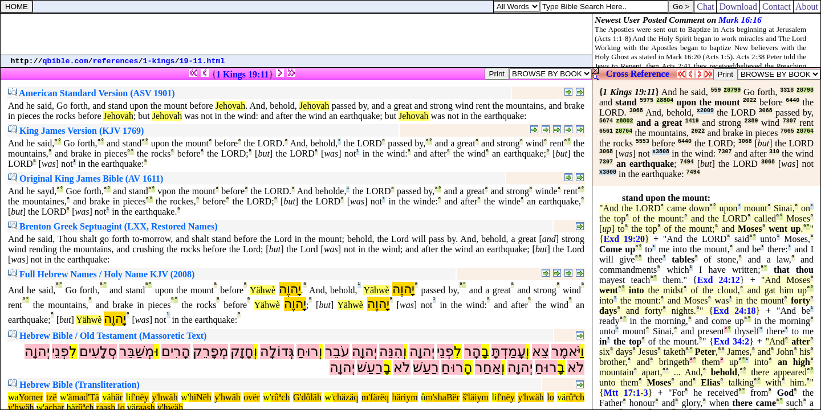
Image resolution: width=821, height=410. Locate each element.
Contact (776, 6)
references (116, 61)
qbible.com (65, 61)
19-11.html (202, 61)
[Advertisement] (296, 34)
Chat (705, 6)
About (807, 6)
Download (738, 6)
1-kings (159, 61)
